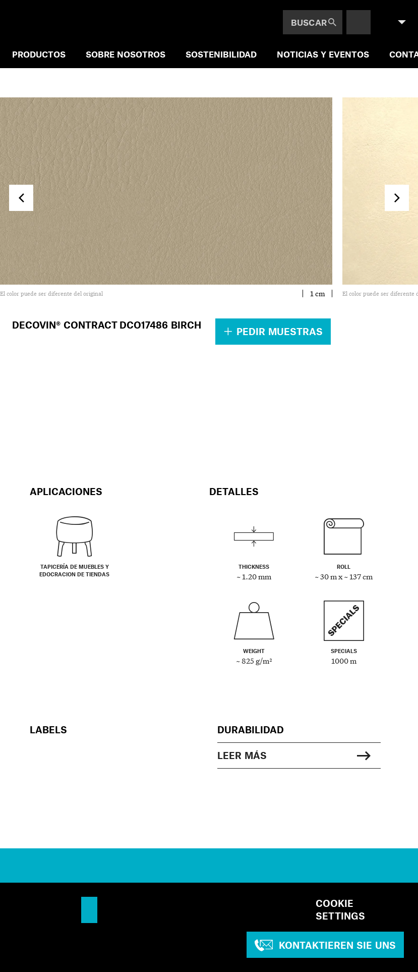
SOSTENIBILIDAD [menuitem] (221, 54)
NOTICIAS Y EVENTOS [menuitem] (323, 54)
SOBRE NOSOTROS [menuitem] (125, 54)
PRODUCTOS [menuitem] (39, 54)
